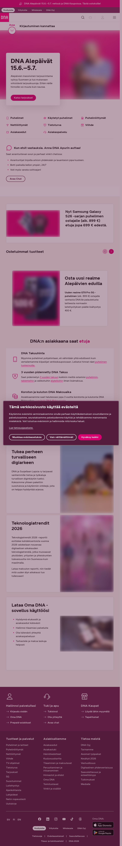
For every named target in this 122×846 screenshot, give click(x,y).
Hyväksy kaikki (89, 437)
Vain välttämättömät (61, 437)
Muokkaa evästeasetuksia (27, 437)
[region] (61, 423)
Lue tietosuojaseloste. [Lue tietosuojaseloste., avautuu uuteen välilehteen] (21, 427)
